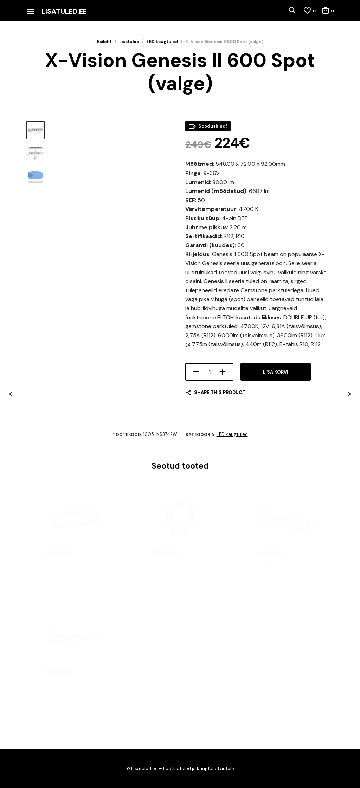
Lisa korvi (275, 372)
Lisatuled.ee (64, 11)
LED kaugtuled (162, 41)
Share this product (219, 392)
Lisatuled (129, 41)
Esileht (104, 41)
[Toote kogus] (209, 372)
